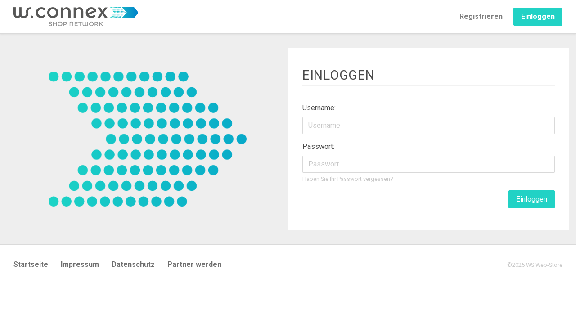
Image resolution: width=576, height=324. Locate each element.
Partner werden (194, 264)
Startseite (31, 264)
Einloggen (538, 16)
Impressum (80, 264)
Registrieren (481, 16)
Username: (319, 108)
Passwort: (318, 146)
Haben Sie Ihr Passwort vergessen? (347, 179)
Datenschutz (133, 264)
